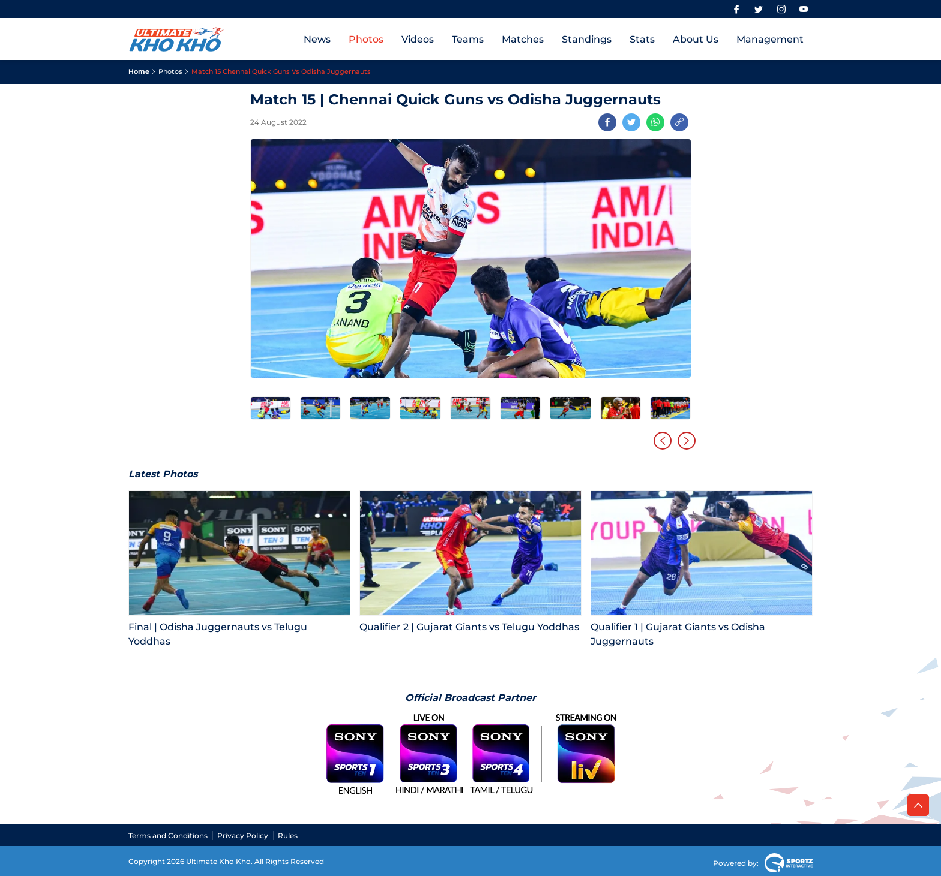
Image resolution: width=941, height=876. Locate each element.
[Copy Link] (679, 122)
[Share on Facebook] (607, 122)
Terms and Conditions (168, 835)
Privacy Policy (242, 835)
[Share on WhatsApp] (655, 122)
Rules (288, 835)
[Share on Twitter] (631, 122)
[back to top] (918, 805)
